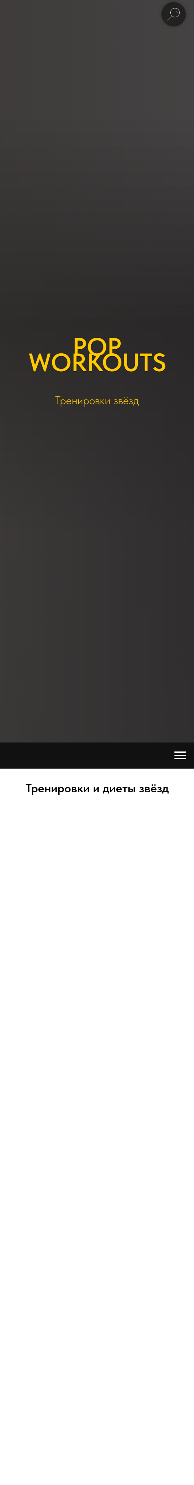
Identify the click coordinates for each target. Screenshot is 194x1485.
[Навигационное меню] (180, 755)
